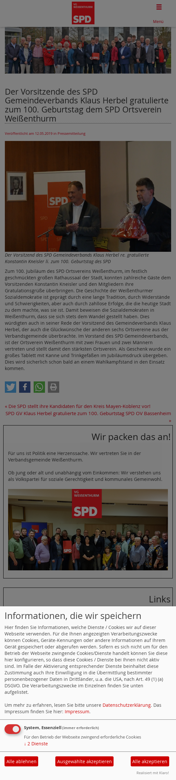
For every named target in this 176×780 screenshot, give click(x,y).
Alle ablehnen (21, 761)
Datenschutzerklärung (127, 705)
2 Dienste (36, 743)
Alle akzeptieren (149, 761)
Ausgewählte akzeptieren (84, 761)
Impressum (77, 711)
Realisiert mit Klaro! (153, 772)
